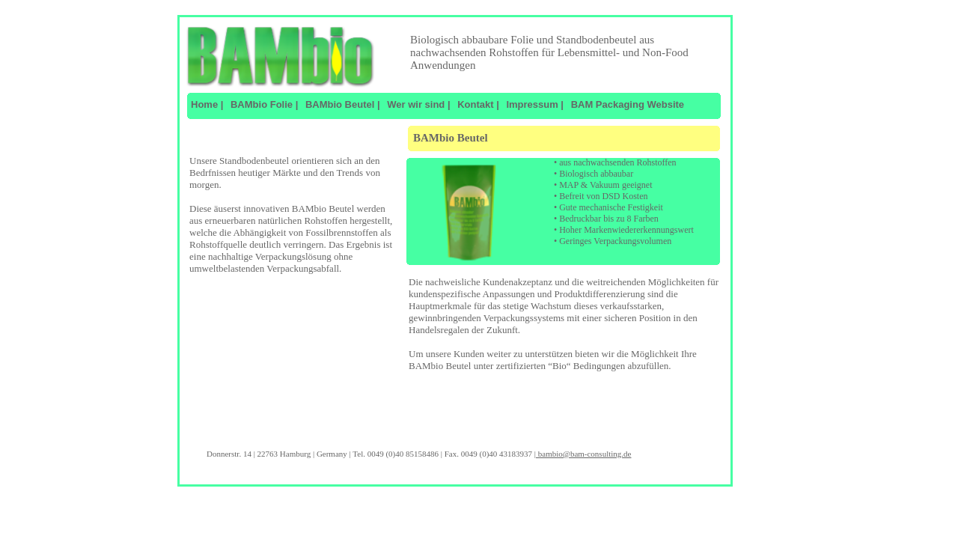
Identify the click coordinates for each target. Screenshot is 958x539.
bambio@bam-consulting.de (583, 453)
